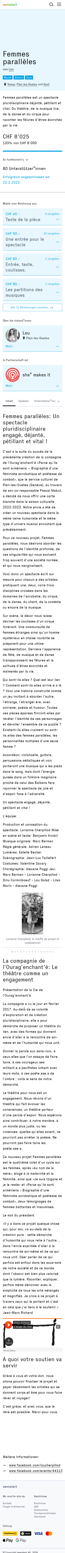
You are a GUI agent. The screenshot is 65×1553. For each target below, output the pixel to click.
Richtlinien (40, 1503)
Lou (11, 69)
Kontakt (7, 1503)
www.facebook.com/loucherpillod (34, 1465)
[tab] (9, 401)
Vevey (11, 84)
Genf (46, 84)
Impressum (40, 1516)
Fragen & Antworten (14, 1506)
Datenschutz (41, 1509)
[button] (51, 4)
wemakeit (10, 1486)
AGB (36, 1506)
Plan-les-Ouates (27, 84)
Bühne (19, 77)
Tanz (29, 77)
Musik (7, 77)
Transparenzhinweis (45, 1513)
